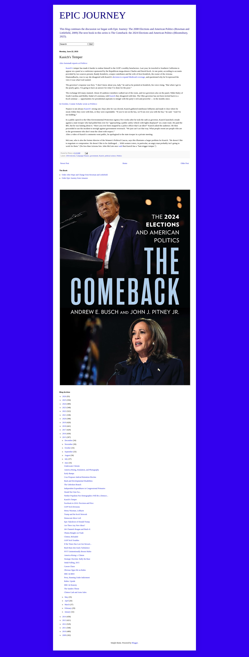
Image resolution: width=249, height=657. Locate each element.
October (68, 448)
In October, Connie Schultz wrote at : (78, 104)
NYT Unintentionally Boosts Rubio (77, 551)
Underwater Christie (72, 466)
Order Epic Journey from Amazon (75, 178)
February (68, 608)
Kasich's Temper (70, 499)
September (69, 452)
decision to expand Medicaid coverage (129, 77)
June (67, 463)
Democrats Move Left (72, 518)
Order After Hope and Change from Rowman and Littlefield (85, 175)
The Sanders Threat (71, 589)
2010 (64, 631)
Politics (119, 156)
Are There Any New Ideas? (74, 525)
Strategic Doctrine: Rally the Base (77, 559)
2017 (64, 430)
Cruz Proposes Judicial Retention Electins (80, 477)
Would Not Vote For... (72, 492)
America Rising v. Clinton (74, 555)
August (68, 455)
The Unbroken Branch (72, 484)
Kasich (112, 96)
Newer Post (64, 163)
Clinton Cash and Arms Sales (75, 592)
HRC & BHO (69, 574)
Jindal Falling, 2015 (71, 563)
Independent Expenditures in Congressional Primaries (84, 488)
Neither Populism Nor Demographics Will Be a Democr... (86, 496)
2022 (64, 411)
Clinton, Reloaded (71, 537)
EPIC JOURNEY (92, 15)
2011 (64, 628)
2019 (64, 422)
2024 (64, 404)
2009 (64, 635)
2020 (64, 419)
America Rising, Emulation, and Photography (81, 470)
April (67, 601)
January (68, 612)
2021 (64, 415)
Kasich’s (69, 68)
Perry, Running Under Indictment (77, 577)
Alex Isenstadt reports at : (73, 63)
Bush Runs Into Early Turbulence (77, 548)
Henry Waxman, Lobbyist (74, 511)
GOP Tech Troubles (71, 540)
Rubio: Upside (69, 581)
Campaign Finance (82, 156)
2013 (64, 620)
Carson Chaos (69, 566)
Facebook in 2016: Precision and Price (79, 503)
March (67, 604)
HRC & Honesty (70, 585)
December (69, 440)
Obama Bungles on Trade (74, 533)
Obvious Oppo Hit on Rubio (75, 570)
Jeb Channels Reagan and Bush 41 (77, 529)
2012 (64, 624)
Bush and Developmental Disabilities (78, 481)
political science (110, 156)
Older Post (185, 163)
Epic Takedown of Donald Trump (77, 522)
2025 (64, 400)
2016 (64, 433)
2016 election (70, 156)
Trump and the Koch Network (75, 514)
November (69, 444)
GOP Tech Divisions (72, 507)
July (66, 459)
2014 (64, 617)
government (94, 156)
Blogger (135, 643)
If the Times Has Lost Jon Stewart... (77, 544)
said (120, 146)
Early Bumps (69, 473)
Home (125, 163)
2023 (64, 407)
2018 (64, 426)
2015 (64, 437)
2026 (64, 396)
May (67, 597)
